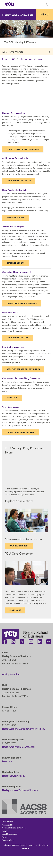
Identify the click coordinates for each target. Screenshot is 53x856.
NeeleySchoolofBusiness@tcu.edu (20, 790)
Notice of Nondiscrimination (14, 827)
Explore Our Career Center (20, 432)
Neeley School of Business (17, 15)
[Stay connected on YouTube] (31, 641)
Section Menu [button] (12, 52)
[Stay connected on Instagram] (13, 641)
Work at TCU (7, 821)
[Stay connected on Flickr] (48, 641)
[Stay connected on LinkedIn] (40, 641)
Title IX (5, 830)
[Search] (46, 4)
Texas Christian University (30, 845)
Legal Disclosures (9, 834)
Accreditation (7, 840)
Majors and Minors (19, 545)
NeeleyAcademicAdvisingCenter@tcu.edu (23, 729)
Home (4, 59)
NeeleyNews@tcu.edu (13, 776)
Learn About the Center (19, 180)
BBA (13, 59)
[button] (49, 51)
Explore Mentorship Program (22, 303)
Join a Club (12, 397)
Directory (7, 761)
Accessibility (7, 824)
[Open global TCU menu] (20, 4)
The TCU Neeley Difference (31, 59)
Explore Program (15, 217)
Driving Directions (11, 674)
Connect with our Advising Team (23, 149)
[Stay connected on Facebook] (4, 641)
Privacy (5, 836)
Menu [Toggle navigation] (44, 14)
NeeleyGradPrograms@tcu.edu (18, 747)
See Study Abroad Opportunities (23, 369)
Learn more (15, 610)
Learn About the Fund (18, 337)
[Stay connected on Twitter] (22, 641)
